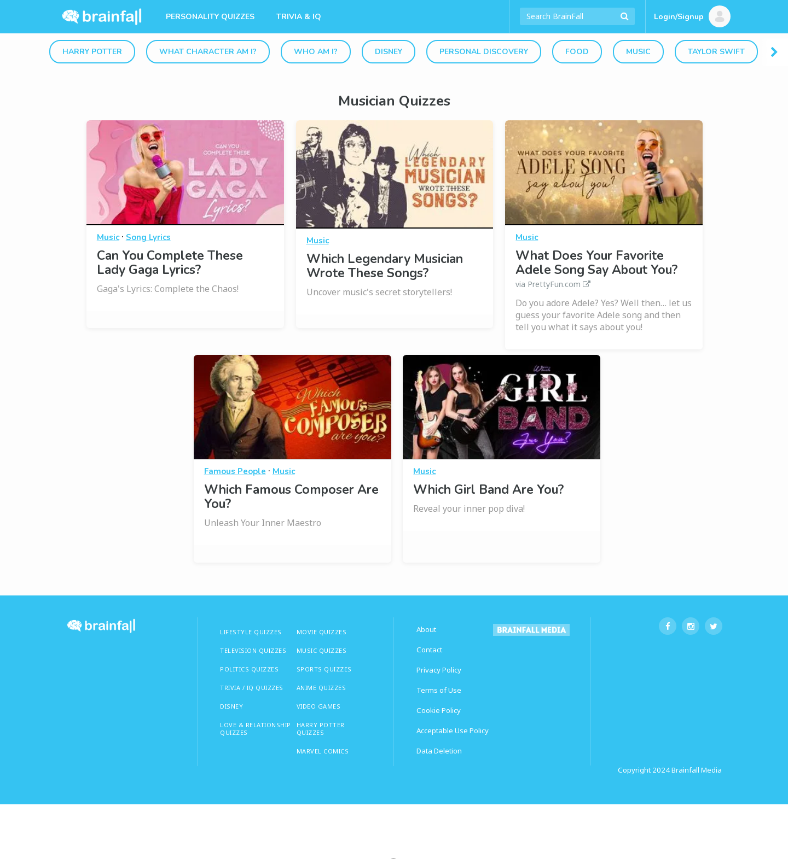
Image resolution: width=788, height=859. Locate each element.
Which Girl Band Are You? (488, 489)
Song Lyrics (148, 237)
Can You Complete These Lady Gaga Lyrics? (170, 262)
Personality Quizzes (210, 16)
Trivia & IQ (298, 16)
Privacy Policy (438, 670)
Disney (388, 51)
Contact (429, 650)
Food (577, 51)
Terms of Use (438, 690)
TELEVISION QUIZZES (253, 650)
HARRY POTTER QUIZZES (321, 729)
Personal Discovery (483, 51)
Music (638, 51)
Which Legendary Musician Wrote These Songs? (384, 266)
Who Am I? (316, 51)
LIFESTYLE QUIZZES (251, 632)
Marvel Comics (323, 751)
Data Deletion (439, 751)
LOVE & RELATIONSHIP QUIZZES (255, 729)
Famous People (235, 471)
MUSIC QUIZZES (322, 650)
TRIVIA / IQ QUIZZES (251, 687)
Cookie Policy (438, 710)
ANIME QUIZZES (321, 687)
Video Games (319, 706)
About (426, 629)
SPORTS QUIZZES (324, 669)
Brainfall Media (696, 770)
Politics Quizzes (249, 669)
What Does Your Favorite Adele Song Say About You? (603, 269)
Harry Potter (92, 51)
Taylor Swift (716, 51)
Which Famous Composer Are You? (291, 496)
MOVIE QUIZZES (322, 632)
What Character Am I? (208, 51)
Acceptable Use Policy (452, 730)
